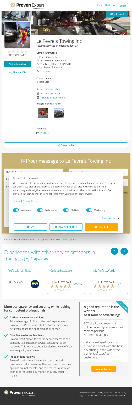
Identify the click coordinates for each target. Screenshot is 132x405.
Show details (107, 218)
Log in (123, 5)
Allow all (101, 227)
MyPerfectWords (104, 270)
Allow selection (66, 227)
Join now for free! (103, 368)
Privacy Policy (31, 201)
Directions (46, 71)
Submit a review (17, 64)
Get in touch (116, 14)
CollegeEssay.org (61, 270)
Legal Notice (84, 395)
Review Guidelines (87, 392)
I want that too (106, 5)
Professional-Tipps (19, 270)
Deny (30, 227)
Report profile (69, 239)
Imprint (18, 201)
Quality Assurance (104, 392)
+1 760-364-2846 (50, 89)
